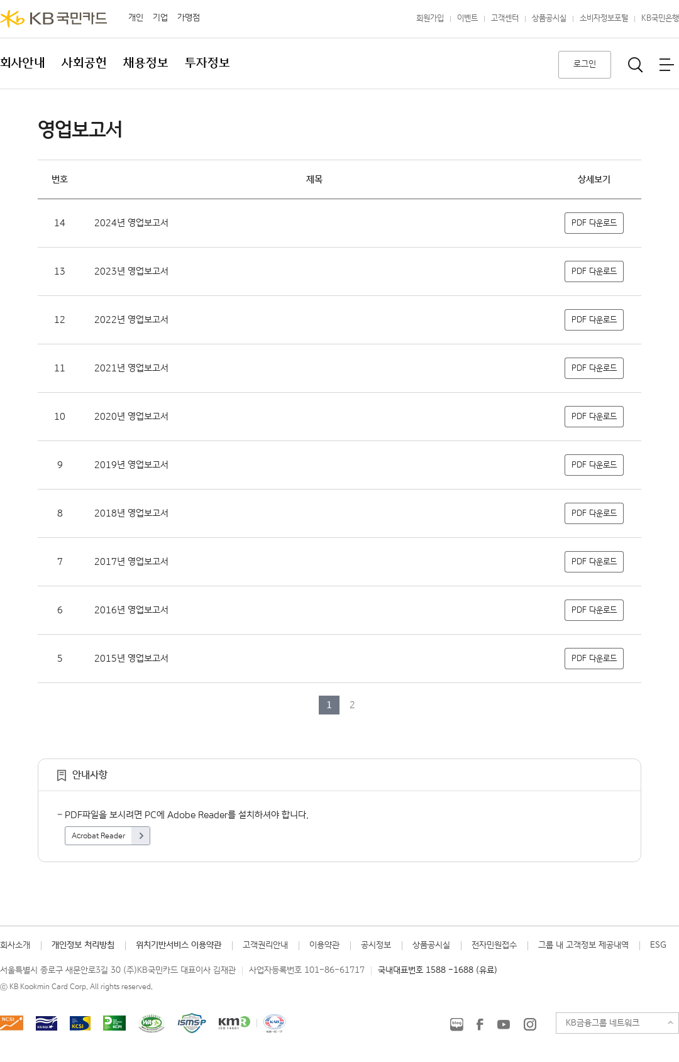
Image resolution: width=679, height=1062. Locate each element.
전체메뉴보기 (666, 64)
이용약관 (324, 945)
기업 (160, 17)
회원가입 (430, 18)
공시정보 (376, 945)
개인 (135, 17)
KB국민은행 (660, 18)
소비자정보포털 (604, 18)
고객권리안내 (265, 945)
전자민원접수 (494, 945)
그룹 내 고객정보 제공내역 (583, 945)
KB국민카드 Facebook (479, 1024)
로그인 (584, 64)
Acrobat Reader (98, 836)
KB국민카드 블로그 (456, 1024)
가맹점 (188, 17)
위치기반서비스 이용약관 (178, 945)
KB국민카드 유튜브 (503, 1024)
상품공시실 (549, 18)
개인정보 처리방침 (83, 945)
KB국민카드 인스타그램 (530, 1024)
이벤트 (467, 18)
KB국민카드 (53, 18)
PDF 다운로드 (594, 223)
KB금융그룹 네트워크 (602, 1023)
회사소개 (15, 945)
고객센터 (505, 18)
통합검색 (635, 64)
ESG (658, 945)
